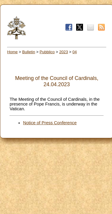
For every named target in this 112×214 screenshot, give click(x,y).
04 (75, 52)
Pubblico (47, 52)
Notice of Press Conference (49, 122)
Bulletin (28, 52)
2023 (63, 52)
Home (12, 52)
